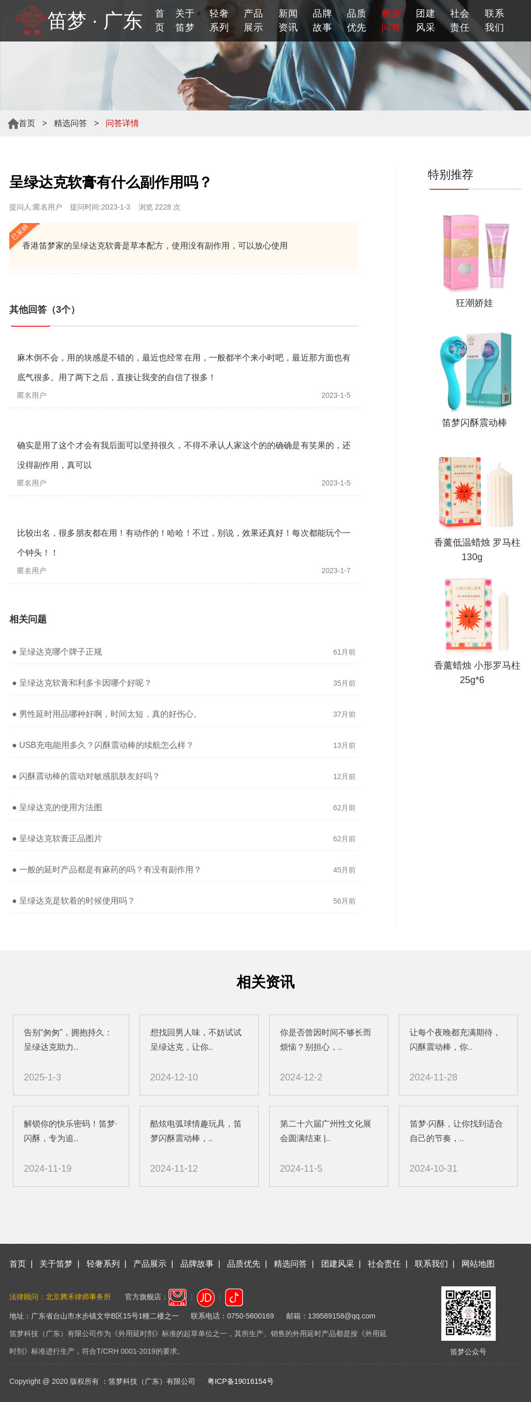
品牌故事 (322, 20)
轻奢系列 (219, 20)
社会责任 (460, 20)
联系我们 (495, 20)
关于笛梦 (185, 20)
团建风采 (426, 20)
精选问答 (70, 123)
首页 (160, 20)
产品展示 (253, 20)
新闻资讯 (288, 20)
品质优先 (357, 20)
